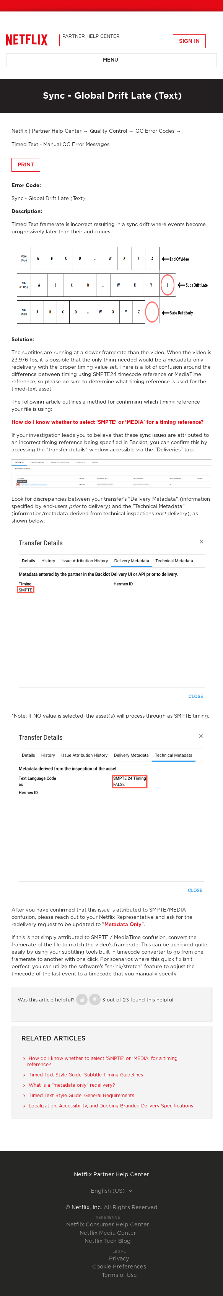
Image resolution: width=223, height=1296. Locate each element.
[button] (82, 999)
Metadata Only (123, 924)
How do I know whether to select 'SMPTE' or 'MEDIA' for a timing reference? (107, 422)
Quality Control (108, 131)
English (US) (108, 1191)
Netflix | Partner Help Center (46, 131)
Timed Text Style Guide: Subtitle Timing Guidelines (86, 1075)
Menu (110, 60)
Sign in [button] (189, 41)
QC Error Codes (154, 131)
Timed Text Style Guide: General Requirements (81, 1095)
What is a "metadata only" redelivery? (72, 1085)
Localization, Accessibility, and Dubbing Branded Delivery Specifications (111, 1106)
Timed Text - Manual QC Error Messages (60, 144)
